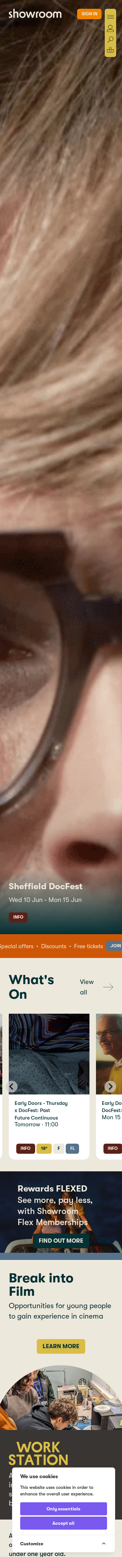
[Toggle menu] (110, 17)
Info (18, 917)
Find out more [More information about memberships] (61, 1240)
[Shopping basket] (110, 50)
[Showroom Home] (35, 13)
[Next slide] (110, 1087)
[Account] (110, 28)
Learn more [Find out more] (61, 1346)
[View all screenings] (96, 987)
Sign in (89, 13)
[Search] (110, 39)
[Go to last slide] (12, 1087)
